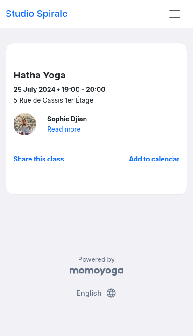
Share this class (39, 159)
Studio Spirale (37, 13)
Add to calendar (154, 159)
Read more (63, 129)
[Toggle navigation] (174, 14)
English (96, 293)
